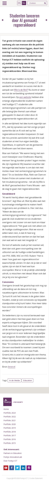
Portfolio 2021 (10, 420)
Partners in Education (13, 453)
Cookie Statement (35, 478)
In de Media (14, 380)
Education (27, 380)
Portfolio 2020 (10, 424)
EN (19, 3)
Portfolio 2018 (10, 431)
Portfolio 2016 (10, 439)
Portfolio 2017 (10, 435)
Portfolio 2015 (10, 443)
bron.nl (11, 366)
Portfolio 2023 (10, 413)
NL (24, 3)
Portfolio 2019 (10, 428)
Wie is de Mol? (21, 89)
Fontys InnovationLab (13, 457)
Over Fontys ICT (10, 461)
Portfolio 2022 (10, 416)
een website (25, 97)
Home (6, 409)
